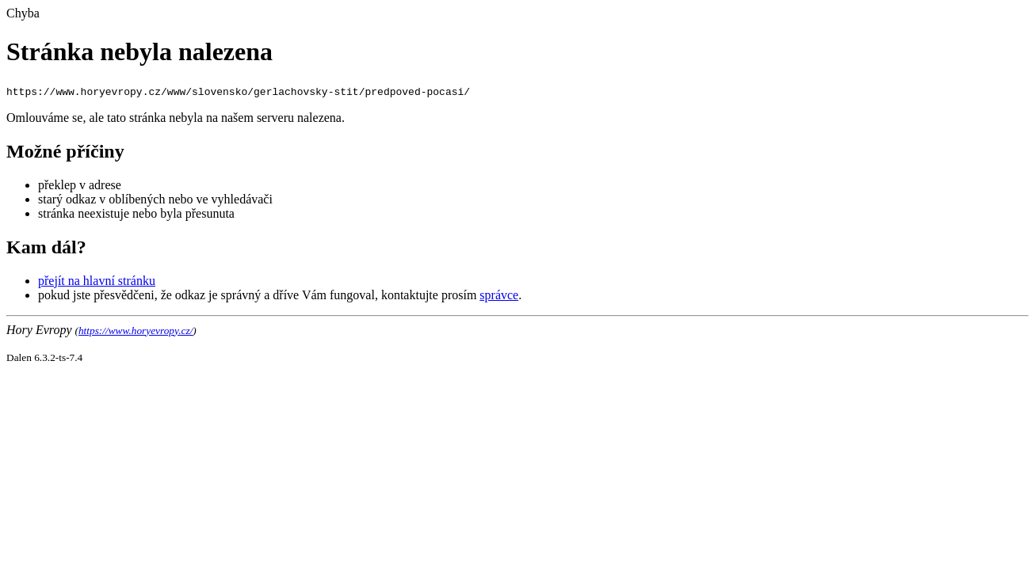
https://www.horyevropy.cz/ (135, 330)
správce (498, 295)
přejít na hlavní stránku (96, 280)
